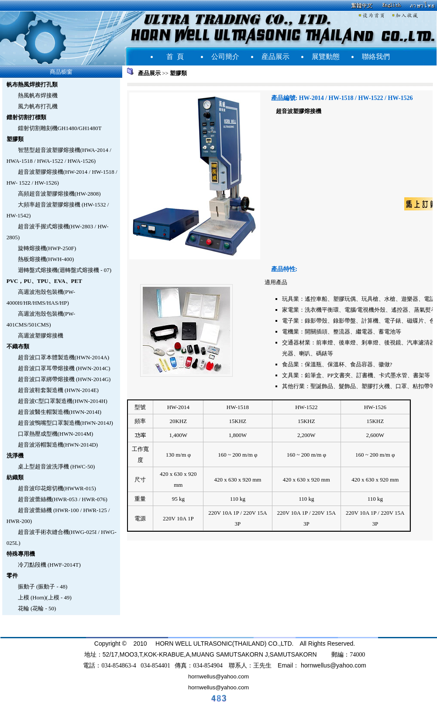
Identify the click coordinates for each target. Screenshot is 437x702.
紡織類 (15, 477)
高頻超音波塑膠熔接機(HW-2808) (59, 193)
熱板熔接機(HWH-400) (46, 259)
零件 (12, 575)
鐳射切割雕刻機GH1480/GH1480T (60, 128)
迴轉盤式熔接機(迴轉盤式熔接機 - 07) (65, 270)
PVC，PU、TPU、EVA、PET (44, 281)
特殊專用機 (21, 554)
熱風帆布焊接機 (38, 95)
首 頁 (175, 56)
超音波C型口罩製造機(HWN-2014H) (62, 401)
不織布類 (18, 346)
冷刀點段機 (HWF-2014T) (49, 564)
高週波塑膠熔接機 (40, 335)
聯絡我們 (376, 56)
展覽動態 (326, 56)
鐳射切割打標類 (26, 117)
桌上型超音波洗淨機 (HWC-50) (56, 466)
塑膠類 (15, 139)
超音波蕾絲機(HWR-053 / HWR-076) (62, 499)
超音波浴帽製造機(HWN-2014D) (58, 444)
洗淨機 (15, 455)
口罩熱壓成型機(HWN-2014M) (55, 433)
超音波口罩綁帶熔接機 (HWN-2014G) (64, 379)
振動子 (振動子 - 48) (43, 586)
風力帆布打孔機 (38, 106)
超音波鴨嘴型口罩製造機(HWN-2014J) (65, 423)
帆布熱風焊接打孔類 (32, 84)
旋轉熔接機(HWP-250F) (47, 248)
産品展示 (275, 56)
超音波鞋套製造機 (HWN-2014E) (58, 390)
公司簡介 (225, 56)
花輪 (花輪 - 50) (37, 608)
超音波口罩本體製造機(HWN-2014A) (63, 357)
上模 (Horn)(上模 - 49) (45, 597)
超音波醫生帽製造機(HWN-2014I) (59, 412)
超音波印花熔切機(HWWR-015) (57, 488)
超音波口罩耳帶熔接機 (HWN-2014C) (64, 368)
